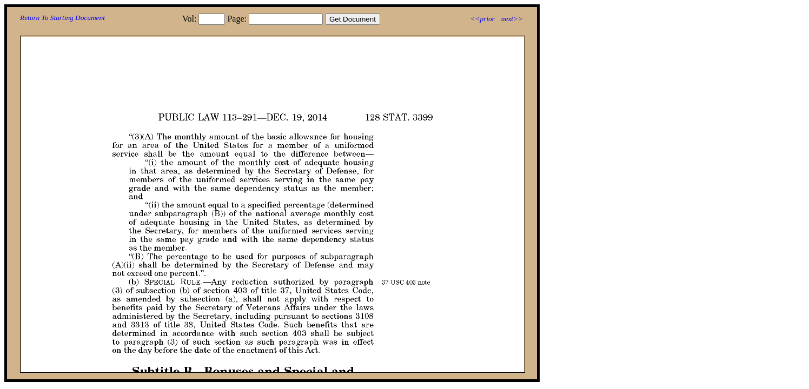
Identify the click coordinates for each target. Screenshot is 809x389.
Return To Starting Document (62, 18)
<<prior (482, 19)
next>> (512, 19)
